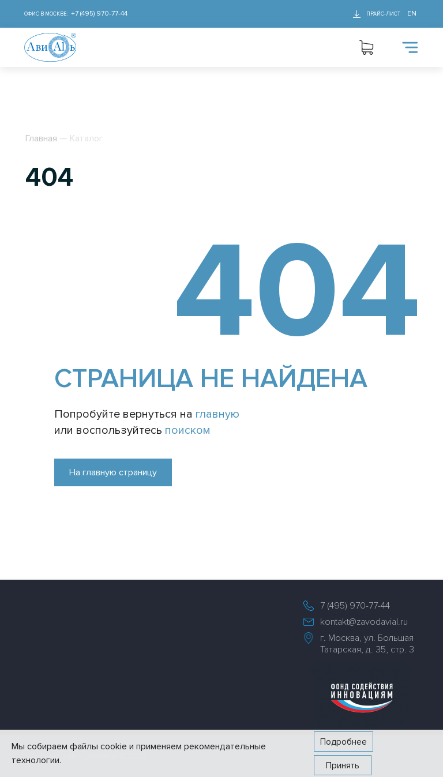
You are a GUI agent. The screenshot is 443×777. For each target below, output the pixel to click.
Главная (41, 138)
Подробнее (343, 742)
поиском (188, 430)
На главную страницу (113, 472)
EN (411, 13)
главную (217, 414)
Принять (342, 765)
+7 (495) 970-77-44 (99, 13)
